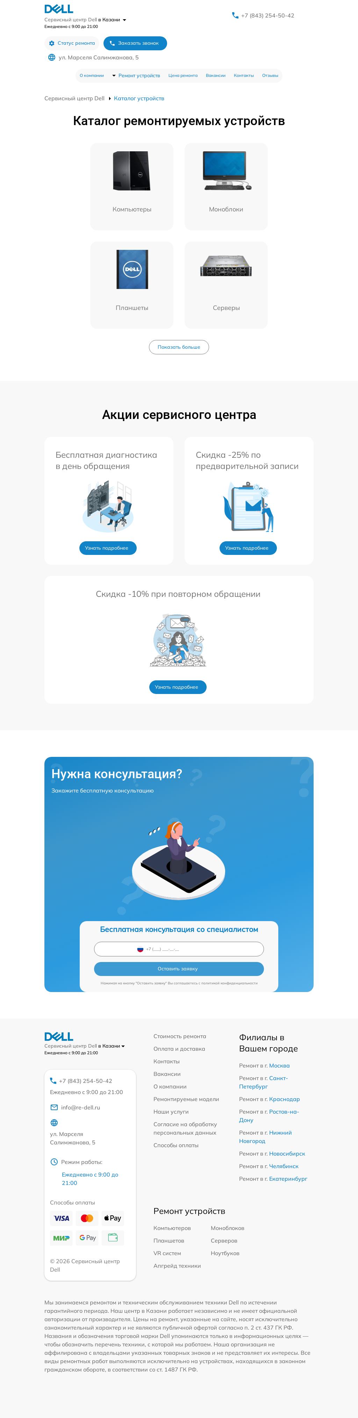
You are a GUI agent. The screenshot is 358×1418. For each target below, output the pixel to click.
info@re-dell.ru (75, 1107)
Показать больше (179, 347)
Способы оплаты (176, 1145)
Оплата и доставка (179, 1048)
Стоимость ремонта (179, 1036)
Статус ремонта (72, 43)
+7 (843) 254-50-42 (267, 15)
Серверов (224, 1240)
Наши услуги (171, 1111)
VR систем (167, 1253)
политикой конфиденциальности (229, 983)
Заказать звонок (134, 43)
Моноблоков (227, 1227)
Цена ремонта (183, 75)
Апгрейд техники (177, 1265)
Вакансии (215, 75)
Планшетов (168, 1240)
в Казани (112, 19)
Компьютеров (172, 1227)
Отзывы (270, 75)
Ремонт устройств (139, 75)
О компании (92, 75)
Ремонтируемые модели (186, 1098)
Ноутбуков (225, 1253)
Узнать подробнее (106, 548)
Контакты (244, 75)
